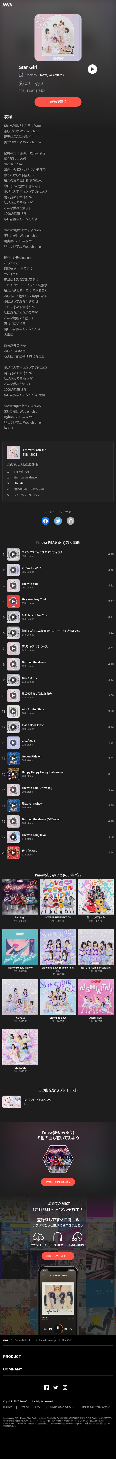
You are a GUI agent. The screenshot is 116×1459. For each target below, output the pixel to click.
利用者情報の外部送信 (62, 1407)
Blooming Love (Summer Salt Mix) (58, 969)
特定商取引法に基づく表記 (96, 1407)
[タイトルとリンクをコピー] (70, 521)
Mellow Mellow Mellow (20, 967)
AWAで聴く (58, 101)
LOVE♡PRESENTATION (58, 917)
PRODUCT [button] (12, 1356)
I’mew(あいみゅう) (51, 75)
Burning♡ (20, 917)
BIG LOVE (20, 1068)
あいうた (20, 1017)
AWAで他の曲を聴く (58, 1182)
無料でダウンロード (58, 1256)
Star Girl (66, 1340)
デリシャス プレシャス (27, 495)
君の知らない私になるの (29, 489)
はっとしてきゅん (96, 917)
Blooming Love (58, 1017)
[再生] (92, 69)
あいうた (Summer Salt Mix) (96, 967)
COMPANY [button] (12, 1369)
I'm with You (21, 471)
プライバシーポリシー (31, 1407)
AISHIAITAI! (95, 1017)
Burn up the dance (25, 477)
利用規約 (8, 1407)
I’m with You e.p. (35, 450)
